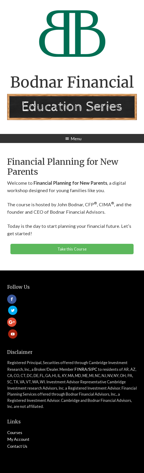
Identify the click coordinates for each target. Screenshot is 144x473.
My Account (18, 416)
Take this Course (71, 249)
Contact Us (17, 423)
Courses (14, 409)
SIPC (92, 346)
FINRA (80, 346)
